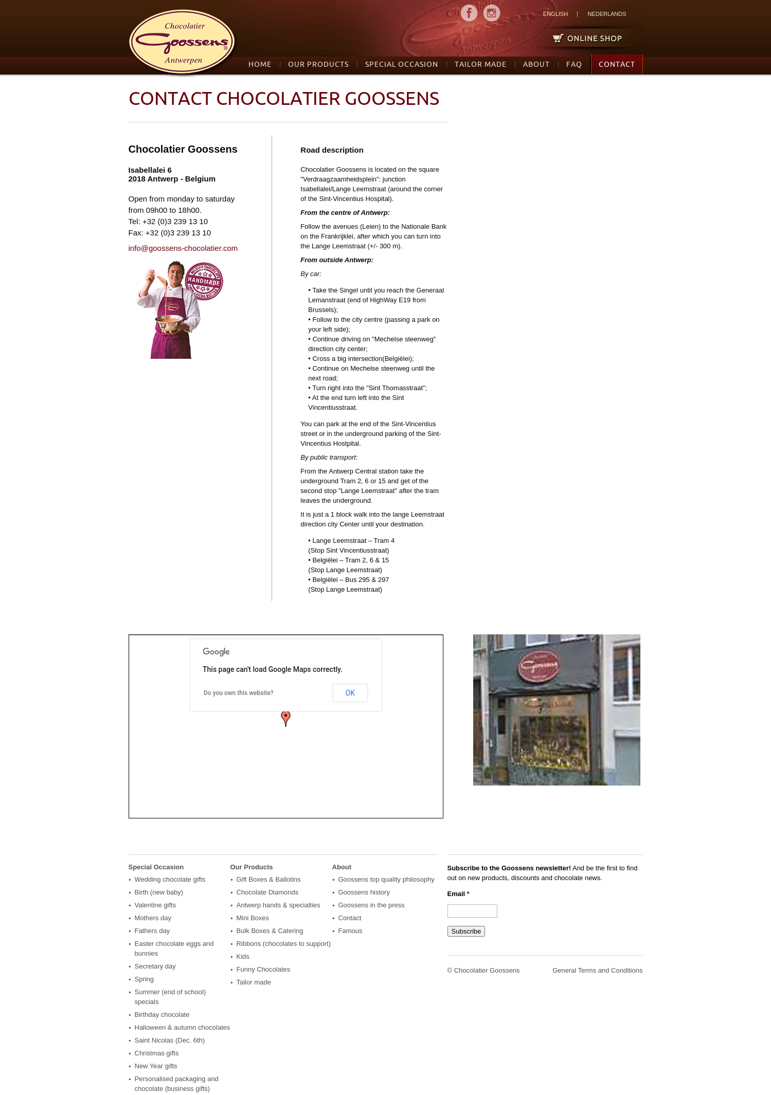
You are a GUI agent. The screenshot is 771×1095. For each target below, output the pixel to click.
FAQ (574, 64)
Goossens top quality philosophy (386, 879)
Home (260, 64)
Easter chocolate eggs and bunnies (174, 948)
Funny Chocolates (264, 969)
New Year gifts (156, 1066)
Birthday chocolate (162, 1014)
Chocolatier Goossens (487, 970)
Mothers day (153, 918)
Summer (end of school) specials (170, 997)
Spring (144, 979)
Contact (617, 64)
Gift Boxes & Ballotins (269, 879)
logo (183, 43)
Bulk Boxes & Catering (270, 931)
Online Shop (583, 37)
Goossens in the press (371, 905)
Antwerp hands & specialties (278, 905)
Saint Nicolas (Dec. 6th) (170, 1040)
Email (458, 894)
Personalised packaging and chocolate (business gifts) (177, 1083)
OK (350, 693)
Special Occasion (401, 64)
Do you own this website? (239, 693)
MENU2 (491, 13)
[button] (286, 718)
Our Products (318, 64)
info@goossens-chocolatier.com (183, 248)
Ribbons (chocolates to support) (284, 943)
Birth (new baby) (159, 892)
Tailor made (481, 64)
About (536, 64)
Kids (243, 956)
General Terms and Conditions (597, 970)
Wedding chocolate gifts (170, 879)
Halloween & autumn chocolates (182, 1027)
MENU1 (469, 13)
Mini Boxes (253, 918)
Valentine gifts (155, 905)
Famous (350, 931)
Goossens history (364, 892)
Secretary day (155, 966)
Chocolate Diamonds (268, 892)
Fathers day (152, 931)
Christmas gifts (157, 1053)
